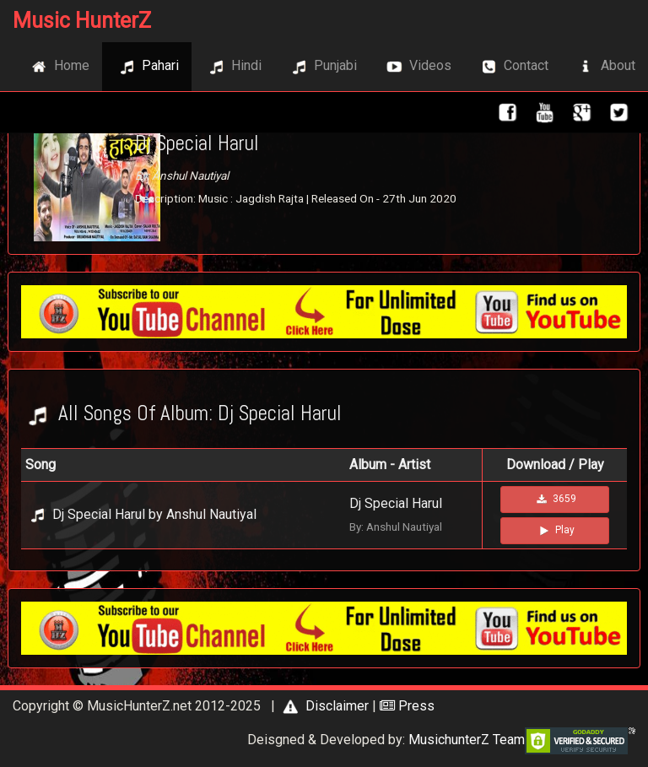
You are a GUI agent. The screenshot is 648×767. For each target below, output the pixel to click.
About (604, 66)
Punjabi (322, 66)
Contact (512, 66)
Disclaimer (323, 706)
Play (555, 530)
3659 (554, 499)
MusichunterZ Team (466, 740)
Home (58, 66)
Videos (416, 66)
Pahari (147, 66)
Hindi (233, 66)
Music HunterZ (82, 20)
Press (407, 706)
